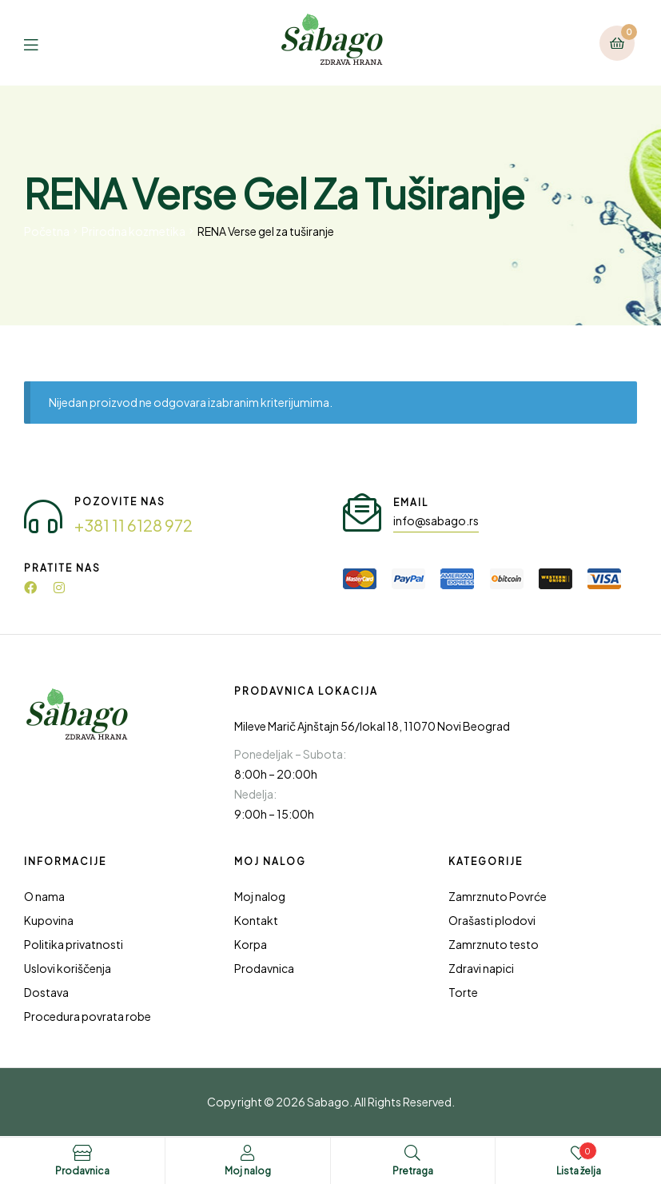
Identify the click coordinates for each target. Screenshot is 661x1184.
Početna (47, 231)
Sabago (328, 1101)
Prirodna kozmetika (133, 231)
